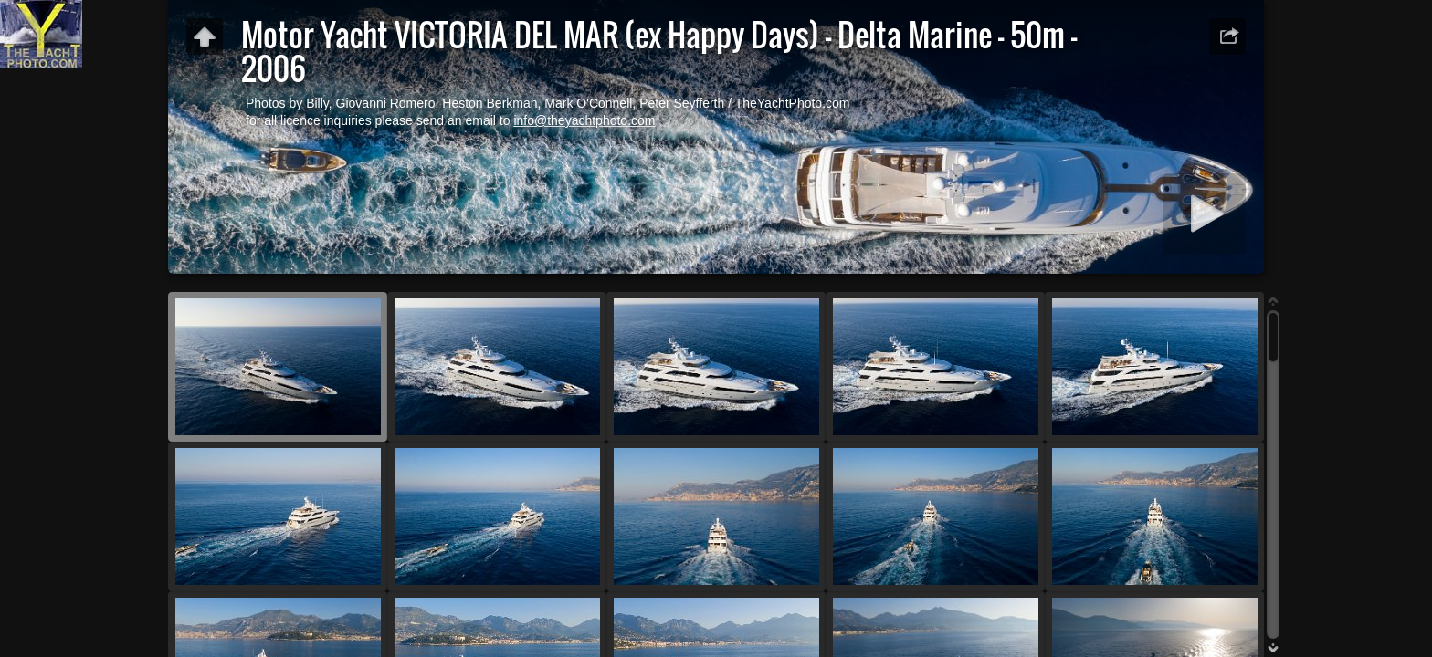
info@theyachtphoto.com (584, 120)
